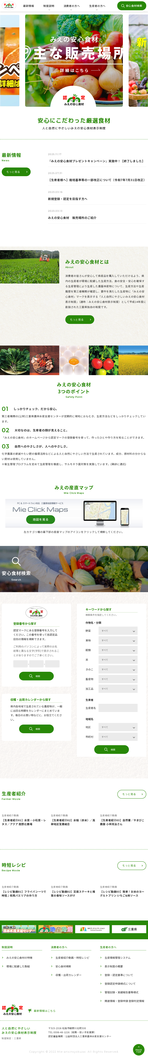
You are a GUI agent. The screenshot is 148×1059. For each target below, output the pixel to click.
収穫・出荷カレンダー (69, 975)
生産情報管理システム (118, 957)
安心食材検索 (134, 6)
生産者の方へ (97, 8)
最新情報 (28, 6)
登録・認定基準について (119, 975)
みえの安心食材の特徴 (19, 957)
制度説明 (48, 8)
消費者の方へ (72, 8)
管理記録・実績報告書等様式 (121, 992)
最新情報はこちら (45, 1010)
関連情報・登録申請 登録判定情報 (124, 1001)
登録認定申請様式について (120, 983)
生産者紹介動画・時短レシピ (72, 957)
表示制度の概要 (114, 966)
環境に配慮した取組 (18, 966)
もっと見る (16, 172)
